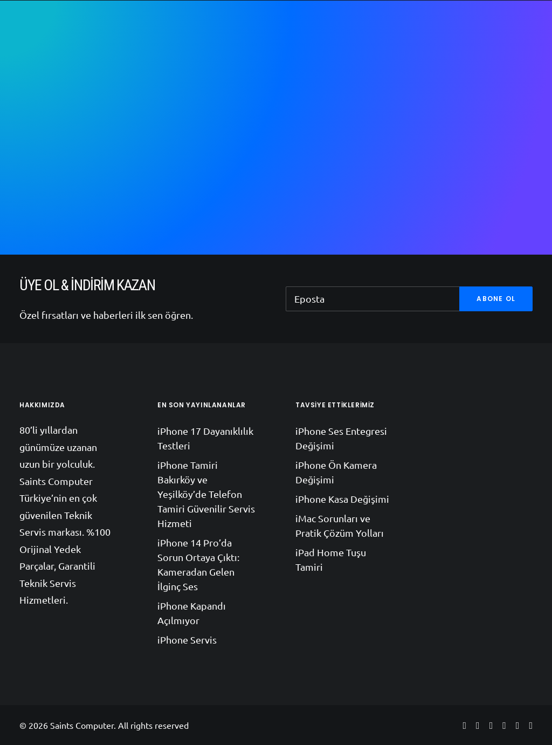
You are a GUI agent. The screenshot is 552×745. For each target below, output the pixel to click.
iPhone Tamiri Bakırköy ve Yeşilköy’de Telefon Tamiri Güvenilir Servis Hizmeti (206, 494)
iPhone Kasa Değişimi (342, 498)
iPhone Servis (187, 639)
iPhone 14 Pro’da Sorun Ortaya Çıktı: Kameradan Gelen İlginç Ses (198, 564)
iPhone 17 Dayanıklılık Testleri (205, 438)
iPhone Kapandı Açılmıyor (191, 613)
